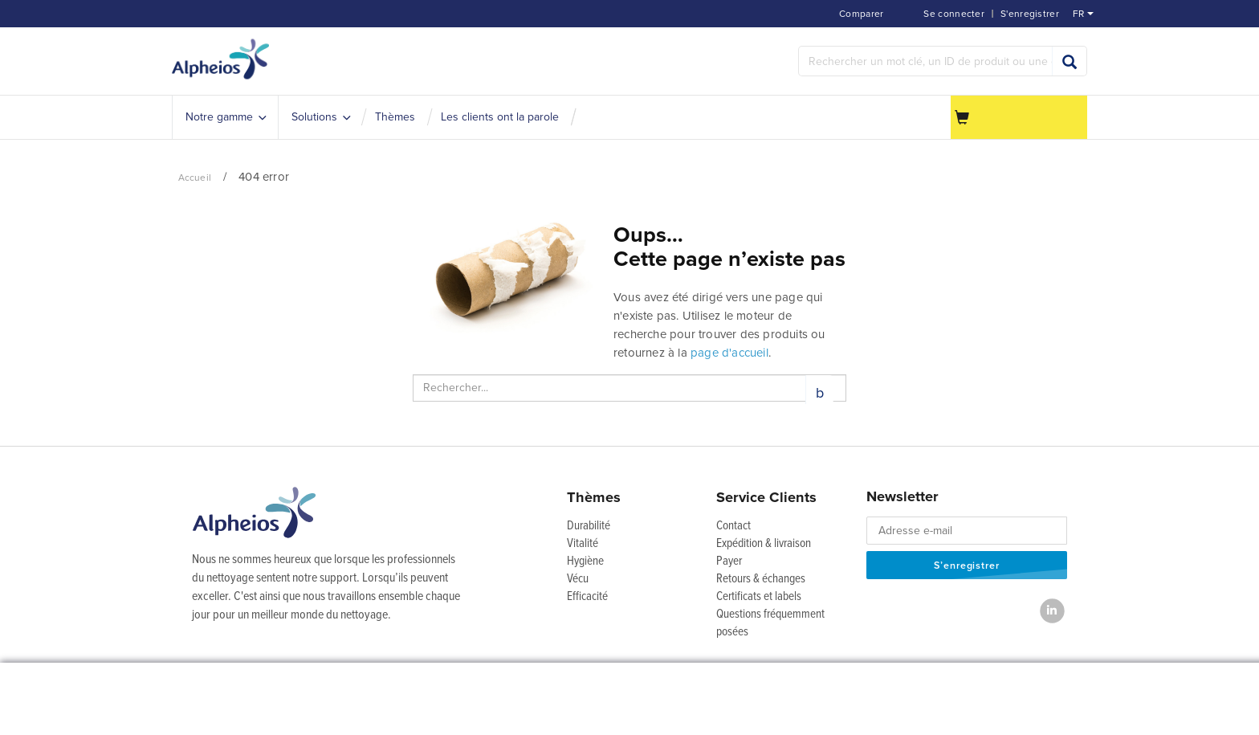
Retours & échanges (760, 579)
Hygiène (585, 561)
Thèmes (594, 497)
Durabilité (588, 526)
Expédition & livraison (763, 544)
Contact (733, 526)
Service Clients (766, 497)
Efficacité (587, 597)
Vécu (578, 579)
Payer (729, 561)
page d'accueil (729, 352)
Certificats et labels (758, 597)
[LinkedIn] (1052, 611)
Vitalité (582, 544)
